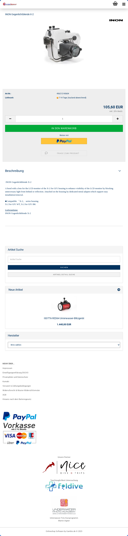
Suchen (64, 267)
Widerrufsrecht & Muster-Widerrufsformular (21, 390)
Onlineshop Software (54, 531)
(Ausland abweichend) (77, 98)
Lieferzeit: (9, 98)
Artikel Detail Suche (64, 274)
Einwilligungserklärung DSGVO (15, 373)
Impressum (7, 368)
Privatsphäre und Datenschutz (15, 377)
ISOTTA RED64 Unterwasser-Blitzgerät (64, 318)
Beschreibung (14, 171)
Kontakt (6, 381)
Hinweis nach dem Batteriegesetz (17, 399)
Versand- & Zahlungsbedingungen (17, 386)
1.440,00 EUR (64, 324)
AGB (4, 395)
